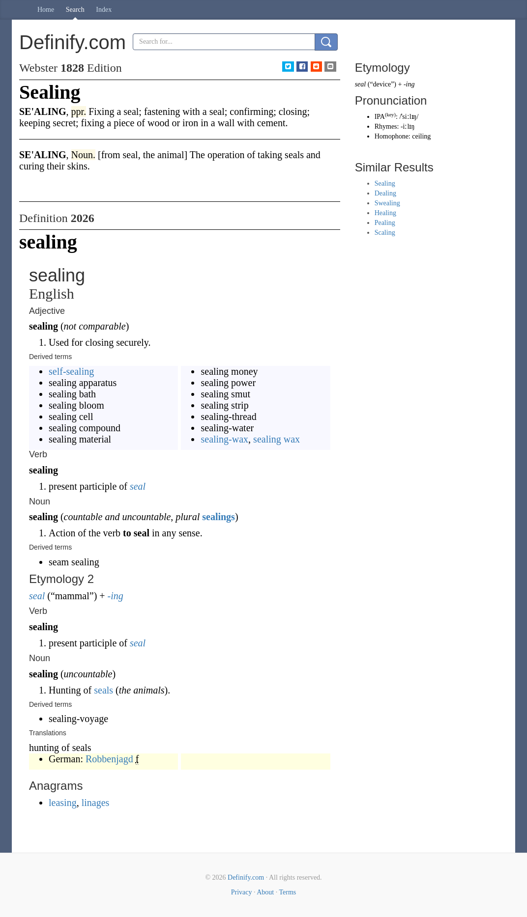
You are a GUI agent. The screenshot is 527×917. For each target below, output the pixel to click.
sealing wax (276, 439)
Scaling (385, 232)
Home (45, 9)
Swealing (387, 203)
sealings (218, 516)
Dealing (385, 193)
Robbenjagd (109, 758)
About (265, 892)
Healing (385, 213)
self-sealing (71, 371)
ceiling (421, 136)
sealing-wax (224, 439)
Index (104, 9)
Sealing (385, 183)
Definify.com (246, 877)
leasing (63, 802)
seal (138, 486)
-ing (115, 595)
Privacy (241, 892)
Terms (287, 892)
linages (96, 802)
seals (103, 690)
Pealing (385, 222)
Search (75, 9)
